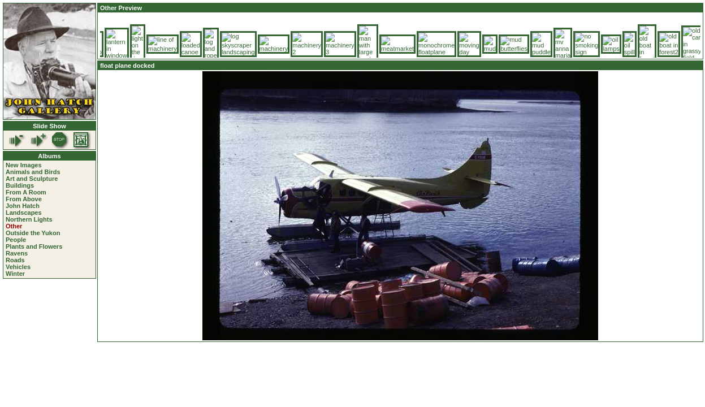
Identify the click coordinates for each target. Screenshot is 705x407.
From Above (24, 199)
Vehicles (18, 266)
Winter (15, 273)
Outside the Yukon (33, 233)
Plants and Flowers (34, 246)
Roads (15, 260)
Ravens (17, 253)
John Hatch (23, 205)
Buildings (20, 185)
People (16, 239)
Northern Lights (29, 219)
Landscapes (24, 212)
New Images (24, 165)
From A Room (26, 192)
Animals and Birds (33, 171)
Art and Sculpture (32, 178)
